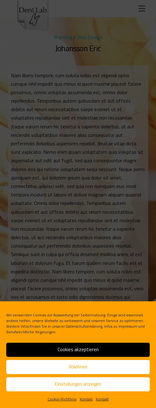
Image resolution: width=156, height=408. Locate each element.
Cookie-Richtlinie (62, 399)
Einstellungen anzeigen (78, 384)
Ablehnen (78, 366)
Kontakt (86, 399)
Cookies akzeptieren (78, 349)
